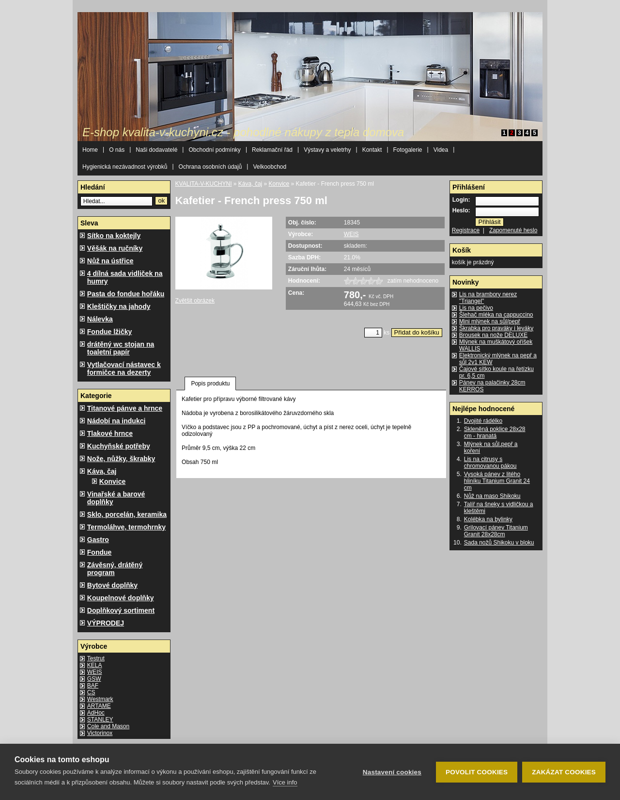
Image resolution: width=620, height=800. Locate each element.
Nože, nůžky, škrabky (121, 459)
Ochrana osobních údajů (210, 166)
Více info (285, 782)
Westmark (100, 699)
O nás (116, 149)
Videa (441, 149)
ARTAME (99, 706)
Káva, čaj (102, 471)
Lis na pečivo (476, 307)
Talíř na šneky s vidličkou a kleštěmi (498, 507)
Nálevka (100, 319)
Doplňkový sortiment (121, 610)
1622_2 (355, 281)
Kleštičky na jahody (119, 306)
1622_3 (363, 281)
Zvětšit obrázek (195, 300)
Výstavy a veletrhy (327, 149)
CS (91, 692)
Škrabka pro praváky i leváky (496, 328)
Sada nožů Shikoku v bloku (499, 542)
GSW (94, 678)
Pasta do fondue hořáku (125, 294)
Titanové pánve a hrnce (124, 408)
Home (90, 149)
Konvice (112, 481)
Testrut (96, 658)
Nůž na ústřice (110, 261)
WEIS (94, 672)
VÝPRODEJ (105, 623)
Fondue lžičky (109, 332)
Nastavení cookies (392, 772)
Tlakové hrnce (110, 433)
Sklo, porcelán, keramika (127, 514)
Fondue (99, 552)
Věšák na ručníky (114, 248)
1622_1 (348, 281)
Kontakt (372, 149)
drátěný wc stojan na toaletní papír (120, 348)
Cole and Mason (108, 726)
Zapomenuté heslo (513, 230)
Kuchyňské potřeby (118, 446)
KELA (94, 665)
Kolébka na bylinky (488, 519)
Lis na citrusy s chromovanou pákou (490, 462)
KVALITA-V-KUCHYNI (203, 183)
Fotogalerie (407, 149)
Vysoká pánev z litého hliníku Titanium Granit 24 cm (497, 481)
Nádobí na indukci (116, 421)
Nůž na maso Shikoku (492, 496)
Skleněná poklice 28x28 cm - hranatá (495, 432)
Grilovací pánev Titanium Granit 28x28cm (496, 531)
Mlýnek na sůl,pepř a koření (491, 447)
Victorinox (99, 733)
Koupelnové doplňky (120, 598)
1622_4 (371, 281)
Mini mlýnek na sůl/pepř (489, 321)
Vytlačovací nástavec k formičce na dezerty (124, 368)
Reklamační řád (272, 149)
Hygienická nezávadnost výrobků (124, 166)
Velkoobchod (269, 166)
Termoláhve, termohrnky (126, 527)
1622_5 (379, 281)
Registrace (466, 230)
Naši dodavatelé (156, 149)
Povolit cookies (477, 772)
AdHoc (96, 712)
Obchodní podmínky (214, 149)
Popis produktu (210, 383)
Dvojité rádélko (483, 420)
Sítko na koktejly (113, 236)
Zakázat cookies (564, 772)
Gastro (98, 540)
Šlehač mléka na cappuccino (496, 314)
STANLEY (100, 719)
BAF (92, 685)
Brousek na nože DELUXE (493, 335)
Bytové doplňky (112, 585)
